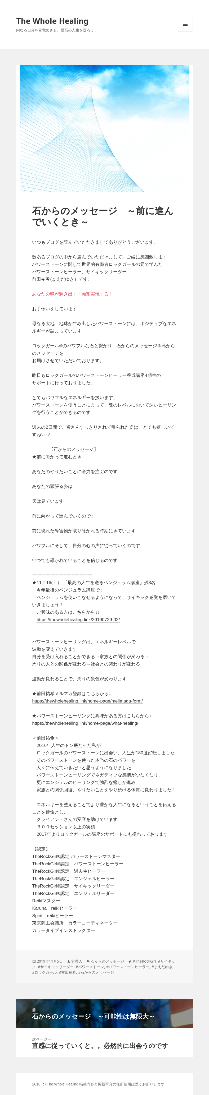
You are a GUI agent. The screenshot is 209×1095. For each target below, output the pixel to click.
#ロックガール (44, 972)
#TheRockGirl (144, 961)
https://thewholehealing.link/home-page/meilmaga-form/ (87, 701)
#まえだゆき (162, 966)
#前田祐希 (67, 972)
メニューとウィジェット (185, 31)
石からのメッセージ (107, 961)
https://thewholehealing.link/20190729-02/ (78, 619)
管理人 (76, 961)
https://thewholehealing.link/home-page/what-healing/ (85, 723)
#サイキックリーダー (56, 966)
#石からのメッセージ (96, 972)
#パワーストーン (90, 966)
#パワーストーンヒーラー (127, 966)
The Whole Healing (52, 21)
